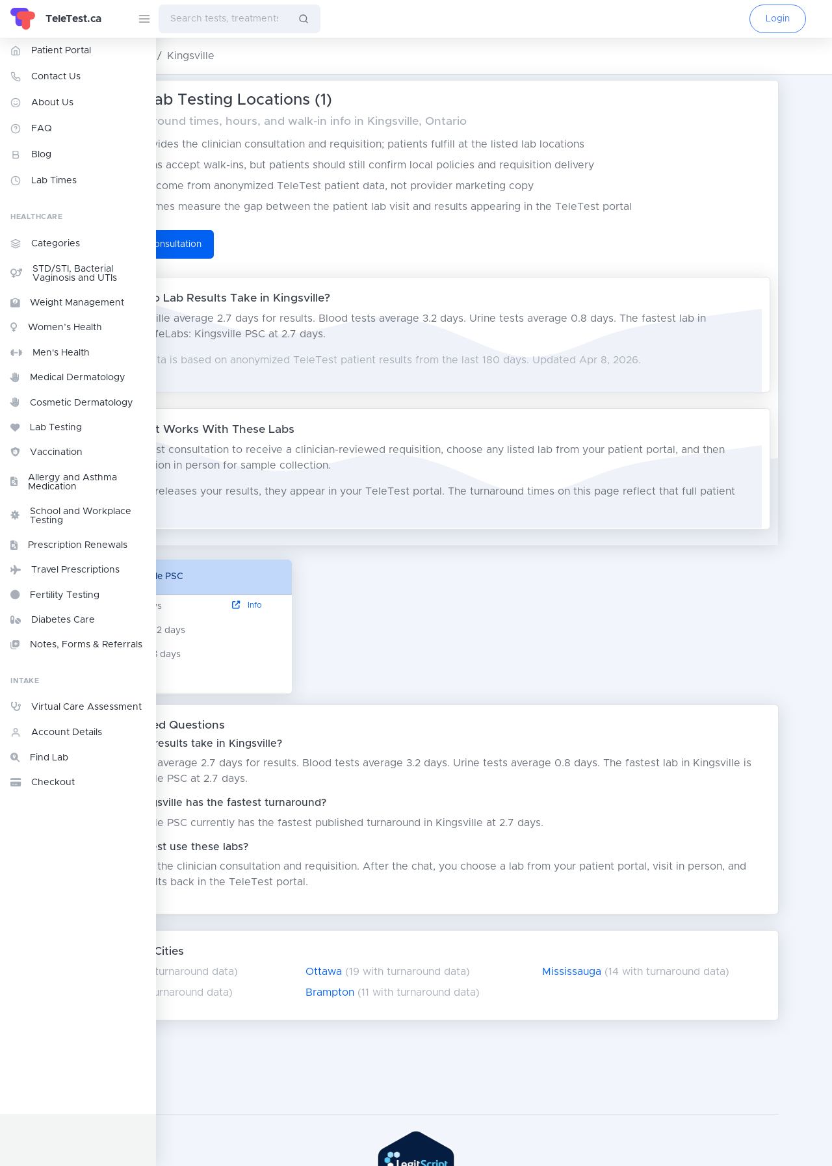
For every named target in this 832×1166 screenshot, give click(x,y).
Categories (45, 244)
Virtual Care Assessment (76, 706)
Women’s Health (56, 327)
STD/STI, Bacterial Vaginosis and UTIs (63, 274)
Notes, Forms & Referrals (76, 644)
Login (778, 18)
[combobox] (223, 19)
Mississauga (639, 971)
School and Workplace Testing (70, 516)
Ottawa (412, 971)
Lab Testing (46, 427)
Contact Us (45, 76)
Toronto (198, 971)
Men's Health (50, 352)
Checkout (42, 782)
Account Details (56, 732)
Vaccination (46, 452)
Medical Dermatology (67, 377)
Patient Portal (50, 50)
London (197, 992)
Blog (30, 154)
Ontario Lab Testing (213, 56)
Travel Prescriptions (65, 570)
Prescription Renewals (68, 545)
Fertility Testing (54, 594)
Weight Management (67, 302)
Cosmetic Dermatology (71, 402)
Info (341, 605)
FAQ (31, 128)
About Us (41, 102)
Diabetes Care (52, 620)
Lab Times (43, 180)
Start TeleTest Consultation (253, 244)
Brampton (418, 992)
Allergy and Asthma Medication (63, 482)
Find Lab (39, 757)
